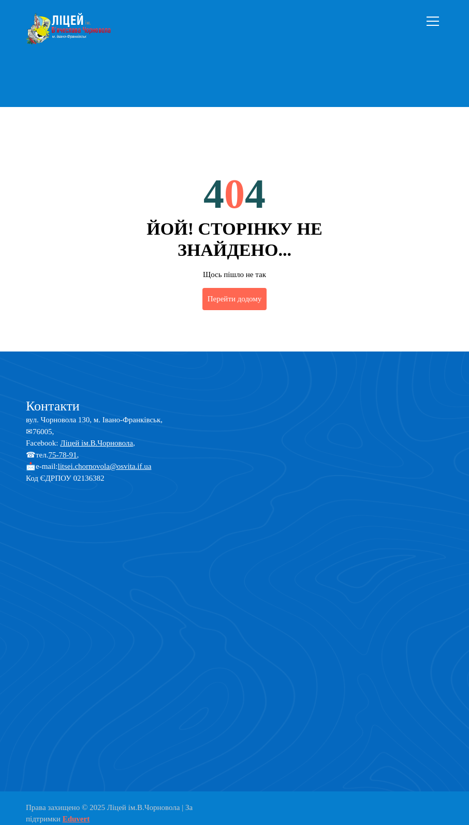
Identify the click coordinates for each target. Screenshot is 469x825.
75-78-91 (62, 455)
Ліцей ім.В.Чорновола (96, 443)
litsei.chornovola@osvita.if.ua (104, 466)
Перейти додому (235, 299)
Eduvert (76, 819)
